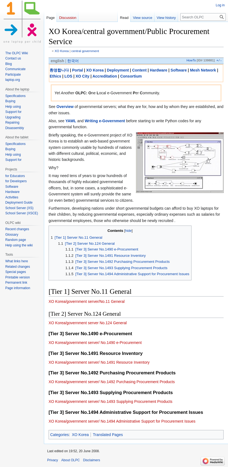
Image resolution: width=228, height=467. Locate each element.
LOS (68, 76)
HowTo (191, 60)
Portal (77, 70)
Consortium (131, 76)
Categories (59, 434)
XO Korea (62, 51)
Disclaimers (91, 460)
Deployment (118, 70)
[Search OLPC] (203, 17)
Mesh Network (203, 70)
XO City (82, 76)
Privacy (52, 460)
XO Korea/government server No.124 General (88, 323)
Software (179, 70)
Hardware (158, 70)
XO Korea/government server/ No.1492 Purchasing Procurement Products (112, 382)
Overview (65, 106)
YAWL (70, 121)
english (57, 61)
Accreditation (104, 76)
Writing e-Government (105, 121)
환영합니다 (59, 70)
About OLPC (70, 460)
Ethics (55, 76)
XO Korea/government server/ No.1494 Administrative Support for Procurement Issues (122, 421)
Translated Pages (108, 434)
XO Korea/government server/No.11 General (87, 301)
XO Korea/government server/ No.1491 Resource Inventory (99, 362)
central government (85, 51)
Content (139, 70)
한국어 (73, 61)
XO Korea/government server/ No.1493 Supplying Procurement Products (110, 401)
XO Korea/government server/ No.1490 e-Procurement (95, 342)
